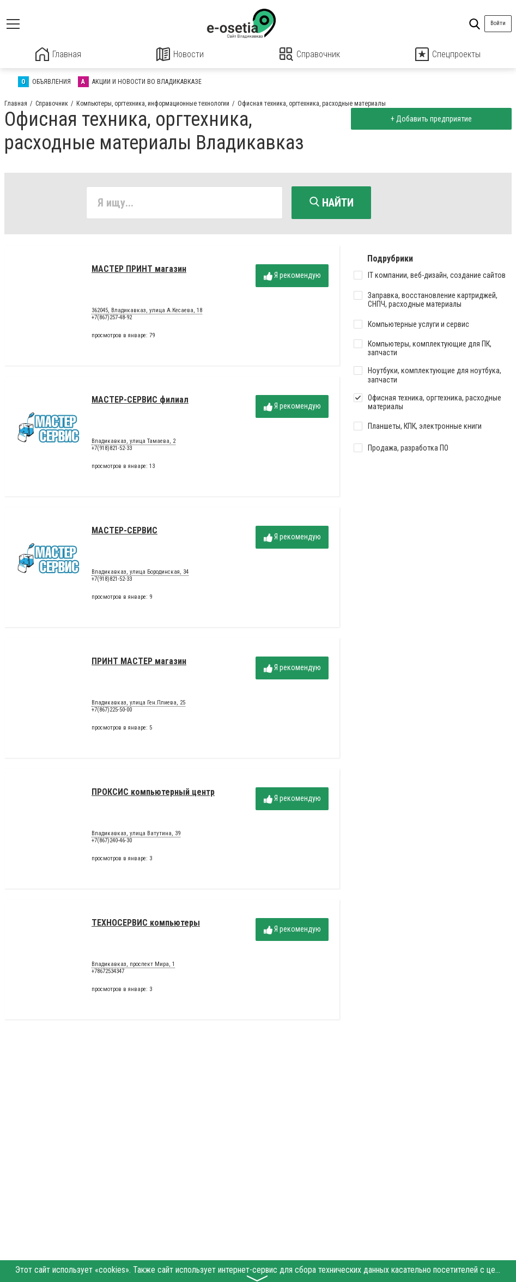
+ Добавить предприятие (429, 118)
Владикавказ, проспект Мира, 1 (133, 965)
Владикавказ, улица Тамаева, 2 (133, 442)
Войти (498, 23)
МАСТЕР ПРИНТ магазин (139, 270)
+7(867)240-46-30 (112, 841)
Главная (58, 54)
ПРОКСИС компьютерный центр (153, 793)
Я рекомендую (292, 276)
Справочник (310, 54)
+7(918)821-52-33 (112, 449)
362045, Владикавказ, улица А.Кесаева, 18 (147, 311)
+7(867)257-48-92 (112, 318)
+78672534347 (108, 972)
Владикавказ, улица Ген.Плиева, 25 (138, 704)
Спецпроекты (448, 54)
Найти (331, 202)
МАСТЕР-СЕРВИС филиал (140, 401)
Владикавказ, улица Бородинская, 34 (140, 573)
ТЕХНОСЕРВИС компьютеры (146, 924)
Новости (180, 54)
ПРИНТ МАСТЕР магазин (139, 662)
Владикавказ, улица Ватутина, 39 (136, 834)
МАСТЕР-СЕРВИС (124, 531)
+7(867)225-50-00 (112, 710)
